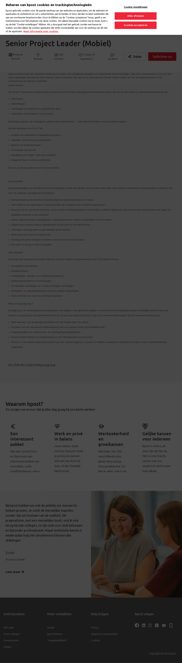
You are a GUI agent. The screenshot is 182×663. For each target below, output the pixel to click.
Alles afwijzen (135, 12)
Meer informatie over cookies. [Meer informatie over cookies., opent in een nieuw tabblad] (41, 28)
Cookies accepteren (135, 21)
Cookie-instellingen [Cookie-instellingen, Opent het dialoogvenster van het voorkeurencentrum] (135, 3)
